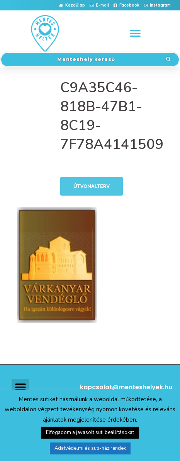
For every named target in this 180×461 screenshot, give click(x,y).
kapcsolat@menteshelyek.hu (126, 387)
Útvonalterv (91, 186)
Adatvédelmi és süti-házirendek (90, 448)
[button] (71, 5)
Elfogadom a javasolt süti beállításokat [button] (90, 432)
